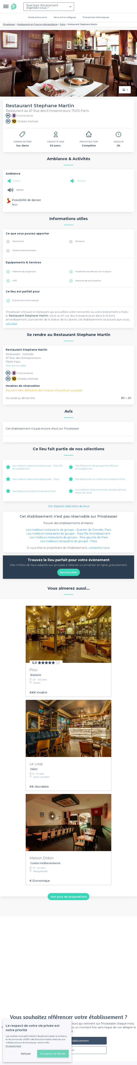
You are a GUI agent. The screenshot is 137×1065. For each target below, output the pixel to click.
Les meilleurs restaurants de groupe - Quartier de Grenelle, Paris (68, 529)
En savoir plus (13, 1045)
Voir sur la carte (16, 365)
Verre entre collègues (65, 17)
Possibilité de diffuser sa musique (93, 271)
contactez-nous (99, 548)
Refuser (26, 1053)
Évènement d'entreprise (96, 17)
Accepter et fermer (53, 1053)
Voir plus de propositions (68, 896)
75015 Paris (13, 361)
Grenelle (28, 354)
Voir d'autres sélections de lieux (68, 506)
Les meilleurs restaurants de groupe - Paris (35, 479)
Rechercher (68, 572)
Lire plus (11, 323)
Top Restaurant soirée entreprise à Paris (34, 491)
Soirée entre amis (37, 17)
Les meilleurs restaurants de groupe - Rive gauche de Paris (68, 537)
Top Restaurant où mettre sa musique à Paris (100, 479)
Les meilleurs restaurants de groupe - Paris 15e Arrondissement (68, 533)
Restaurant (13, 354)
